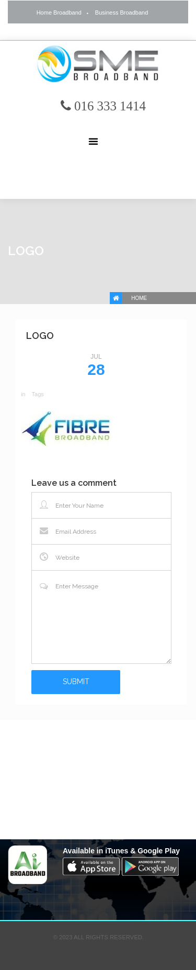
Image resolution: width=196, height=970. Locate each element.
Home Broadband (59, 12)
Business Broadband (121, 12)
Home (139, 298)
